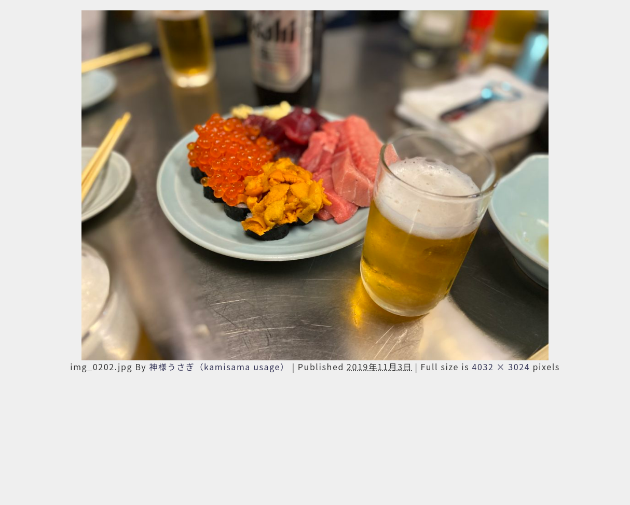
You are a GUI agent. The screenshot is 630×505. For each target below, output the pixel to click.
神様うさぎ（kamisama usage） (219, 366)
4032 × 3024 (501, 366)
